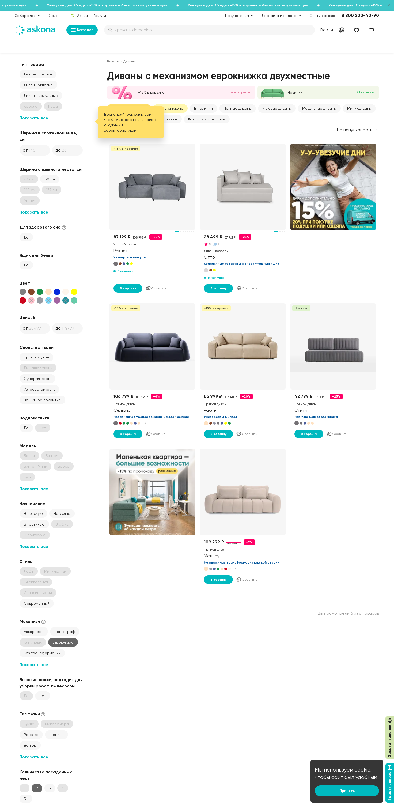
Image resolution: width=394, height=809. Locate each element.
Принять (347, 790)
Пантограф (64, 631)
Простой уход (36, 357)
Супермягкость (37, 378)
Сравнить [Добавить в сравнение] (156, 288)
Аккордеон (34, 631)
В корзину (128, 288)
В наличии (203, 108)
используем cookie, (348, 770)
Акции (79, 15)
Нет (42, 696)
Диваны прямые (38, 74)
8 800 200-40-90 (360, 15)
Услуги (100, 15)
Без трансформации (42, 653)
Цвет (25, 283)
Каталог (82, 30)
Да (26, 237)
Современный (37, 603)
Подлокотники (34, 418)
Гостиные (168, 119)
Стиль (26, 561)
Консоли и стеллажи (206, 119)
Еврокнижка (63, 642)
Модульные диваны (319, 108)
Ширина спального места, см (51, 169)
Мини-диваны (359, 108)
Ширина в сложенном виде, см (48, 136)
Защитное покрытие (42, 400)
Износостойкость (39, 389)
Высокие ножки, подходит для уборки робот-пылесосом (51, 683)
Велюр (30, 745)
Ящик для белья (36, 255)
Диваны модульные (41, 95)
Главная (113, 61)
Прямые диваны (237, 108)
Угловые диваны (276, 108)
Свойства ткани (37, 347)
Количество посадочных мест (46, 775)
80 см (49, 179)
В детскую (33, 513)
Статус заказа (322, 15)
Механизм (33, 621)
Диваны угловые (38, 85)
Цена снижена (170, 108)
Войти (326, 29)
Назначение (32, 503)
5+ (26, 799)
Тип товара (32, 64)
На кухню (62, 513)
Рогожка (31, 734)
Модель (28, 445)
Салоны (56, 15)
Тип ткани (33, 714)
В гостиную (34, 524)
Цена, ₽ (28, 317)
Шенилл (56, 734)
